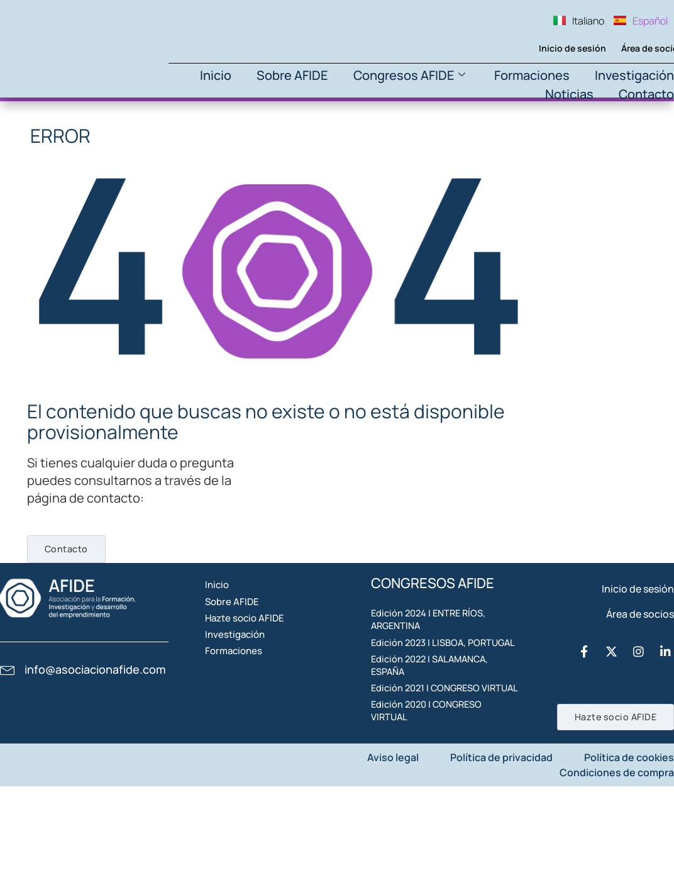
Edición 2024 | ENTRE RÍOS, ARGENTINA (433, 638)
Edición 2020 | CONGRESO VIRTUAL (432, 804)
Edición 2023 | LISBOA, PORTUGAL (422, 679)
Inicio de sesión (553, 48)
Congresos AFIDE (409, 75)
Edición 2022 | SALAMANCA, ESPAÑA (435, 721)
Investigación (634, 75)
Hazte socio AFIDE (263, 660)
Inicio (215, 75)
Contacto (646, 94)
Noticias (569, 94)
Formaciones (532, 75)
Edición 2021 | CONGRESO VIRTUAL (431, 762)
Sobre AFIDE (292, 75)
